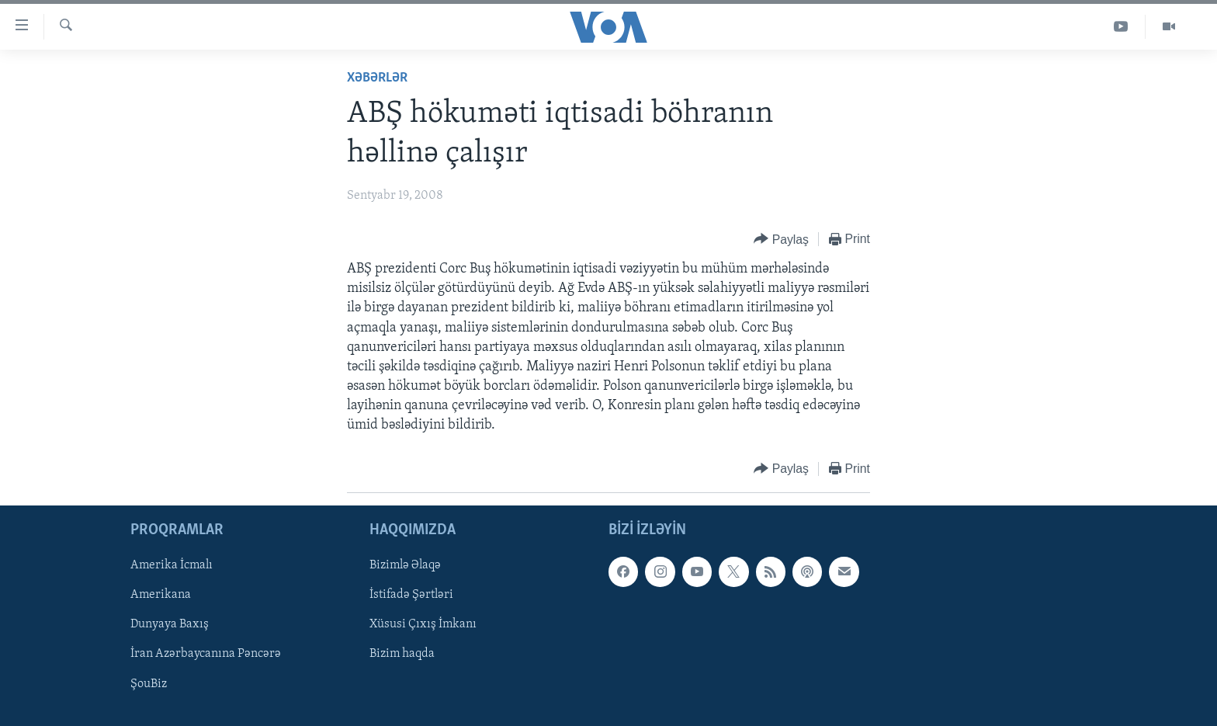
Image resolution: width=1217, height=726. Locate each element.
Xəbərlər (377, 78)
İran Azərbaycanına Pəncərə (205, 654)
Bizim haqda (402, 654)
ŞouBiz (148, 683)
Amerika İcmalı (171, 565)
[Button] (781, 239)
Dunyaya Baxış (169, 624)
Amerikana (160, 595)
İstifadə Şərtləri (411, 595)
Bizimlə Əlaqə (405, 565)
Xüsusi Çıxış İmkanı (423, 624)
